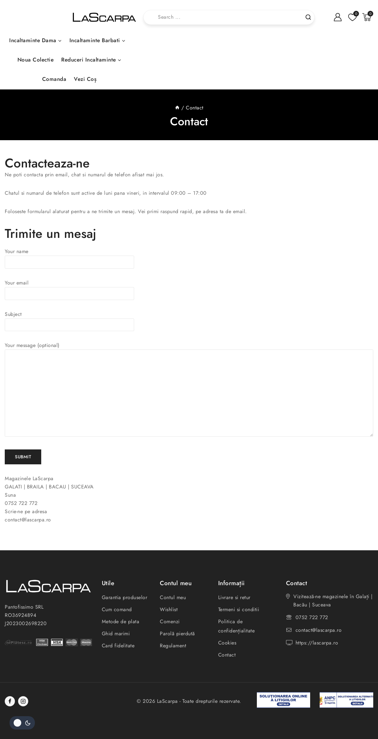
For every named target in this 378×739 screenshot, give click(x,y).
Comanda (54, 79)
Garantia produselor (124, 597)
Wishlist (169, 609)
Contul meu (173, 597)
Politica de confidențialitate (236, 626)
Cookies (227, 642)
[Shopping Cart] (367, 17)
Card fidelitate (118, 645)
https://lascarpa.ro (317, 642)
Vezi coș (85, 79)
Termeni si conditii (238, 609)
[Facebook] (10, 701)
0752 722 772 (312, 617)
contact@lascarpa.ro (319, 630)
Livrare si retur (234, 597)
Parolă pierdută (177, 633)
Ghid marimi (116, 633)
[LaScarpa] (104, 17)
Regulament (173, 645)
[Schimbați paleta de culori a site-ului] (22, 722)
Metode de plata (121, 621)
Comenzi (170, 621)
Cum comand (117, 609)
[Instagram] (23, 701)
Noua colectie (35, 59)
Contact (227, 654)
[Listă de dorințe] (352, 17)
